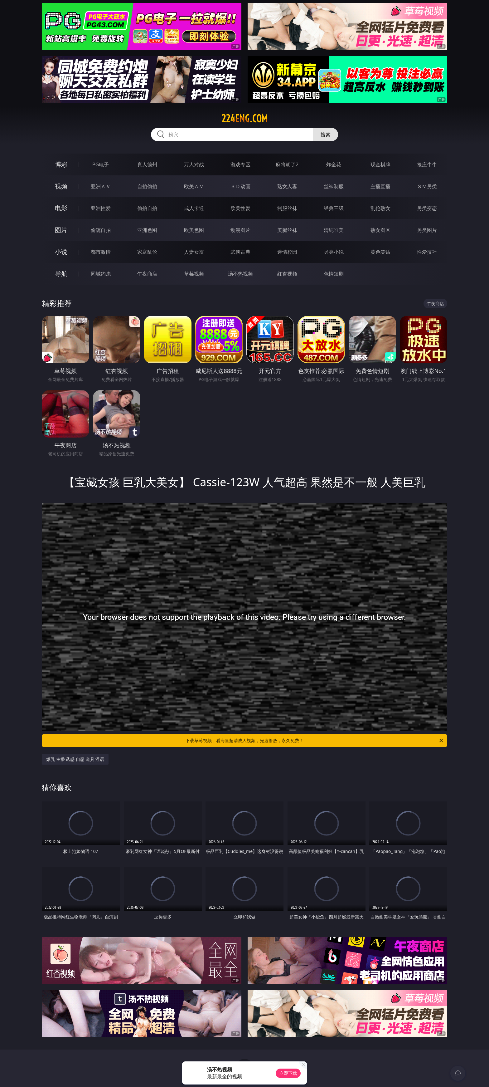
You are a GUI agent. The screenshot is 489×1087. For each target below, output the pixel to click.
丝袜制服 (334, 186)
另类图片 (427, 230)
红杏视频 (287, 273)
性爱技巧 (427, 251)
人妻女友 (194, 251)
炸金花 (333, 164)
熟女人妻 (287, 186)
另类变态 (427, 208)
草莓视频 (194, 273)
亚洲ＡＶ (101, 186)
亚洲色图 (147, 230)
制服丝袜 (287, 208)
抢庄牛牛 (427, 164)
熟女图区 (380, 230)
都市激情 (101, 251)
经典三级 (334, 208)
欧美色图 (194, 230)
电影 (61, 208)
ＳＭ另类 (427, 186)
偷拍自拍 (147, 208)
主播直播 (380, 186)
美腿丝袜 (287, 230)
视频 (61, 186)
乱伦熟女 (380, 208)
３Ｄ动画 (240, 186)
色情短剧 (334, 273)
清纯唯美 (334, 230)
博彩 (61, 164)
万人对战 (194, 164)
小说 (61, 251)
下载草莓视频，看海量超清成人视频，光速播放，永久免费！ (315, 740)
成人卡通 (194, 208)
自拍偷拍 (147, 186)
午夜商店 (147, 273)
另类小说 (334, 251)
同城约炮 (101, 273)
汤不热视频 (240, 273)
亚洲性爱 (101, 208)
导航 (61, 273)
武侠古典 (240, 251)
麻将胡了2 (287, 164)
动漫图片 (240, 230)
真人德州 (147, 164)
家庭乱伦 (147, 251)
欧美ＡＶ (194, 186)
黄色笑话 (380, 251)
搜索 (326, 134)
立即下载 (288, 1073)
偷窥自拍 (101, 230)
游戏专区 (240, 164)
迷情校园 (287, 251)
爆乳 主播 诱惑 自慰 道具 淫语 (75, 759)
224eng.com (244, 118)
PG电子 (100, 164)
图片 (61, 230)
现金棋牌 (380, 164)
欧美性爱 (240, 208)
